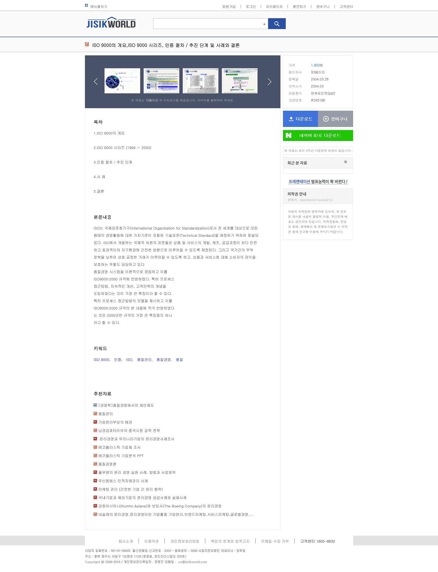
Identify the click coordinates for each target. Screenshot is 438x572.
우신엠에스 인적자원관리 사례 (123, 480)
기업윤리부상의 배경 (115, 422)
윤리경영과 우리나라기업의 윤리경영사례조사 (136, 438)
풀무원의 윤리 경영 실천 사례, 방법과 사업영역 (137, 472)
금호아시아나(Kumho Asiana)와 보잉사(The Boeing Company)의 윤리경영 (160, 506)
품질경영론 (107, 464)
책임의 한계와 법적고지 (230, 541)
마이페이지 (274, 6)
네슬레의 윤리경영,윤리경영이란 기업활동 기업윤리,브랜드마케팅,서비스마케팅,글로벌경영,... (175, 514)
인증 (117, 359)
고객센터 (346, 6)
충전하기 (299, 6)
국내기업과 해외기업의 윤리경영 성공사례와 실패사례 (142, 497)
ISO (129, 359)
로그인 (251, 6)
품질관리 (144, 359)
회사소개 (125, 541)
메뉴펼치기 (96, 6)
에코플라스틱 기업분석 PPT (121, 455)
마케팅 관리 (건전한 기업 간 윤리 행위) (130, 489)
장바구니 (323, 6)
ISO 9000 (101, 359)
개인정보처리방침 (184, 541)
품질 (179, 359)
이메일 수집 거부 (275, 541)
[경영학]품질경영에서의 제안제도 (126, 405)
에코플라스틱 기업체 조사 (119, 447)
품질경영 (163, 359)
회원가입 (229, 6)
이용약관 (151, 541)
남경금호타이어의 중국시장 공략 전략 (129, 430)
